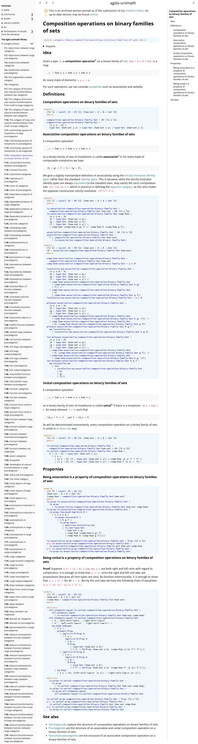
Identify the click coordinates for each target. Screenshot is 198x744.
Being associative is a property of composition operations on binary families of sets (183, 73)
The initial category (16, 479)
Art (4, 27)
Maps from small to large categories (19, 591)
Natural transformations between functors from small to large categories (18, 707)
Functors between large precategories (18, 428)
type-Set (54, 127)
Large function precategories (14, 566)
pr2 (137, 297)
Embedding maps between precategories (15, 229)
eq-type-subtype (62, 625)
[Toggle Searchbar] (53, 3)
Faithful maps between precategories (18, 333)
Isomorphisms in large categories (17, 529)
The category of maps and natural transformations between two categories (19, 112)
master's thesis (134, 10)
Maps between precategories (14, 606)
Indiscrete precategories (18, 474)
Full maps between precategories (16, 360)
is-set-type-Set (75, 527)
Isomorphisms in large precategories (17, 536)
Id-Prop (86, 649)
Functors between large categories (18, 421)
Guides (6, 18)
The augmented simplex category (18, 79)
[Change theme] (46, 3)
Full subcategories (15, 365)
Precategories (57, 728)
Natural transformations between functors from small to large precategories (18, 717)
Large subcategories (16, 576)
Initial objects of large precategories (17, 492)
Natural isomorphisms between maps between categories (17, 668)
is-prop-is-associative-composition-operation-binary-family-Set (87, 501)
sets (125, 61)
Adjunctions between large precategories (19, 57)
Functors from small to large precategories (17, 413)
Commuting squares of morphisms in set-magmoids (18, 149)
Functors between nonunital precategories (16, 435)
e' (56, 623)
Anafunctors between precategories (16, 71)
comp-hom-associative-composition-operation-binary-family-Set (86, 258)
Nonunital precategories (63, 735)
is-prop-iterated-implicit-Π (67, 512)
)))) (142, 649)
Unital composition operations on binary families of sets (183, 56)
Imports (50, 46)
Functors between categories (15, 399)
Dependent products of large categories (18, 203)
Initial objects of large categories (17, 485)
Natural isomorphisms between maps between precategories (17, 679)
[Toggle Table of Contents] (40, 3)
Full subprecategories (17, 370)
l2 (53, 112)
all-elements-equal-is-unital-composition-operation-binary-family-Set (93, 610)
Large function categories (19, 560)
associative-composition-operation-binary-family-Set (80, 232)
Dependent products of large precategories (18, 210)
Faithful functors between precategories (19, 326)
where (142, 40)
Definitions (175, 25)
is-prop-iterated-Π (66, 517)
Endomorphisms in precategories (16, 251)
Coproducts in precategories (13, 180)
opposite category (121, 187)
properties (95, 86)
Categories (11, 84)
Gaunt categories (15, 456)
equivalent (80, 183)
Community (8, 14)
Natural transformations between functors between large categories (18, 728)
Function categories (16, 388)
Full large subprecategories (12, 353)
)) (84, 219)
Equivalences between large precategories (17, 273)
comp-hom (124, 213)
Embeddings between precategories (17, 237)
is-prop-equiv (68, 522)
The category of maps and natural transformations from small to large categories (19, 123)
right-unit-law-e (93, 620)
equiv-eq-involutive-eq (79, 525)
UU (75, 112)
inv (70, 673)
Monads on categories (17, 618)
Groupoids (12, 460)
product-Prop (65, 631)
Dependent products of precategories (18, 218)
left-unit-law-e (69, 620)
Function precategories (18, 393)
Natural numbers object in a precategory (18, 688)
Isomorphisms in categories (15, 521)
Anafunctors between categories (16, 64)
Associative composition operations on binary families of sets (183, 44)
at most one (63, 428)
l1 (49, 112)
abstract (52, 607)
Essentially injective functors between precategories (16, 299)
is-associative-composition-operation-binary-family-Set (82, 208)
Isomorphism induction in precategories (19, 514)
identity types (89, 179)
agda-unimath (123, 3)
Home (5, 10)
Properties (175, 63)
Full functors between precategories (17, 341)
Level (61, 112)
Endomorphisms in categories (16, 244)
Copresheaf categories (17, 174)
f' (76, 649)
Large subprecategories (18, 581)
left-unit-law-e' (71, 623)
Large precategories (16, 572)
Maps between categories (19, 585)
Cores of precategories (17, 190)
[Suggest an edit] (193, 2)
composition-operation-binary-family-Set (72, 120)
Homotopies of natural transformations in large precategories (17, 467)
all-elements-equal (63, 612)
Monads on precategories (19, 623)
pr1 (131, 263)
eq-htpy (61, 670)
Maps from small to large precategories (19, 598)
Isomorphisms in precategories (15, 543)
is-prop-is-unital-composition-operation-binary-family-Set (86, 680)
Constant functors (15, 169)
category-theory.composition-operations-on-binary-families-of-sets (95, 40)
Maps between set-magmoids (16, 613)
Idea (172, 21)
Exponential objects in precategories (17, 319)
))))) (102, 535)
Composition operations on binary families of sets (18, 157)
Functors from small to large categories (17, 406)
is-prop (53, 504)
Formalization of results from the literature (14, 33)
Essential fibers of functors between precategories (15, 289)
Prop (130, 541)
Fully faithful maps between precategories (16, 383)
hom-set (89, 112)
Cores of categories (16, 185)
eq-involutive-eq (59, 329)
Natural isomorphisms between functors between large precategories (17, 648)
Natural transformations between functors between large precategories (18, 738)
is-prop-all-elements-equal (69, 691)
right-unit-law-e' (97, 623)
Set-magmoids (57, 724)
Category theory (10, 43)
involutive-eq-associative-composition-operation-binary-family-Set (89, 269)
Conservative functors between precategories (17, 164)
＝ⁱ (87, 227)
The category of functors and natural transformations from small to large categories (18, 102)
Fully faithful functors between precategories (17, 376)
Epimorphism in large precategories (17, 259)
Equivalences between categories (17, 266)
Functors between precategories (15, 443)
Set (110, 112)
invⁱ (57, 366)
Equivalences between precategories (17, 280)
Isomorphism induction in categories (19, 507)
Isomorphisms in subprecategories (15, 551)
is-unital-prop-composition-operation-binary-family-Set (82, 699)
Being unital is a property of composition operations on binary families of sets (183, 89)
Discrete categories (16, 223)
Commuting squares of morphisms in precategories (18, 142)
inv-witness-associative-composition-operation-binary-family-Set (88, 337)
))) (63, 376)
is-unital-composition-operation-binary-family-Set (79, 446)
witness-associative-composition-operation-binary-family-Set (85, 303)
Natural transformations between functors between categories (18, 696)
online (94, 14)
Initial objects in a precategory (15, 499)
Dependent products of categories (18, 196)
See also (174, 99)
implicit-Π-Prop (72, 633)
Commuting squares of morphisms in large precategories (18, 133)
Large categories (15, 556)
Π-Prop (71, 644)
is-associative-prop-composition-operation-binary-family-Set (85, 541)
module (48, 40)
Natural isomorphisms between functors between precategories (17, 658)
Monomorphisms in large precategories (19, 629)
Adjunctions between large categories (19, 49)
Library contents (10, 22)
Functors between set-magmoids (17, 450)
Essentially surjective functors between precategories (17, 310)
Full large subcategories (18, 346)
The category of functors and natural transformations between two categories (18, 91)
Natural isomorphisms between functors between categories (17, 637)
